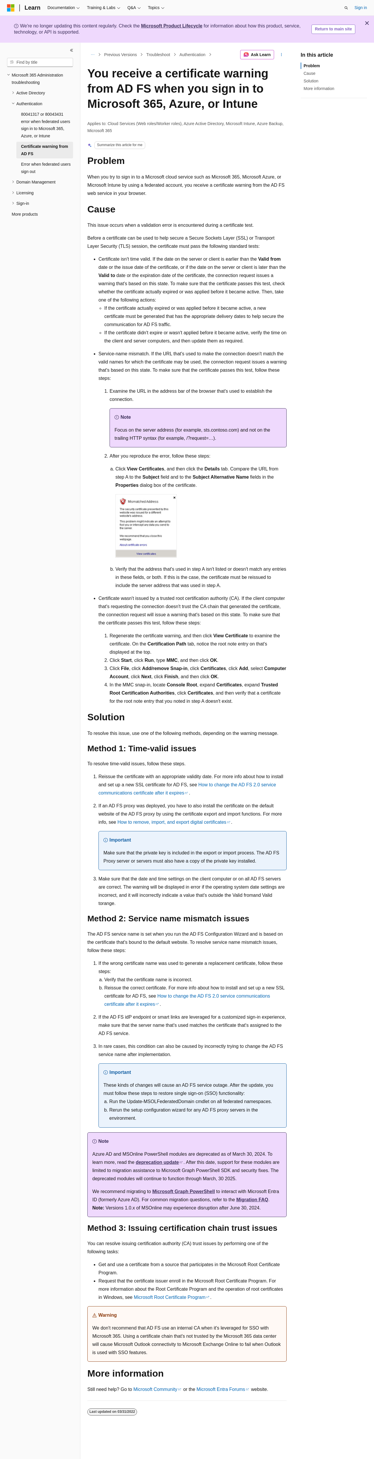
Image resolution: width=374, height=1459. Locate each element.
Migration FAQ (252, 1199)
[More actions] (281, 54)
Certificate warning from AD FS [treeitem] (44, 150)
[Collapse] (71, 50)
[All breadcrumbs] (92, 54)
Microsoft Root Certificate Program (169, 1297)
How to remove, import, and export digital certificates (171, 822)
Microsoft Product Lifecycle (171, 25)
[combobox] (40, 62)
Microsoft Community (155, 1389)
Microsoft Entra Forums (221, 1389)
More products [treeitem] (25, 214)
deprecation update (157, 1162)
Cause (309, 73)
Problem (312, 65)
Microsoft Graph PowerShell (183, 1191)
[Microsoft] (11, 8)
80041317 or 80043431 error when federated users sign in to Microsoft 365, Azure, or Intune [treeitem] (45, 125)
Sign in (360, 7)
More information (319, 88)
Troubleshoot (158, 54)
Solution (311, 81)
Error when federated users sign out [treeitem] (46, 168)
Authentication (192, 54)
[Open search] (346, 8)
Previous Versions (120, 54)
